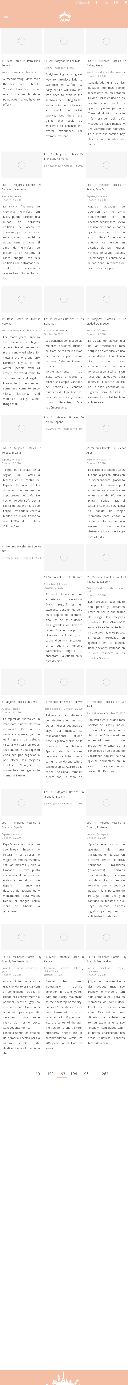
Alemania (7, 196)
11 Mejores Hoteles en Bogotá (63, 577)
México (101, 330)
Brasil (89, 713)
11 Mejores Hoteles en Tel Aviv (63, 702)
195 (85, 1073)
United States (52, 971)
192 (50, 1073)
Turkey (14, 72)
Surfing (48, 67)
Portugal (101, 834)
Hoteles (110, 72)
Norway (14, 330)
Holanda (6, 968)
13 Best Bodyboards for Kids (62, 61)
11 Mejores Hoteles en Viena (19, 702)
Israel (57, 708)
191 (39, 1073)
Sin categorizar (52, 165)
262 (105, 1073)
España (90, 196)
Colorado (49, 968)
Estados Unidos (95, 72)
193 (62, 1073)
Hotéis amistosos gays (20, 969)
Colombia (49, 584)
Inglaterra (92, 971)
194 (73, 1073)
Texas (119, 72)
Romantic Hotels (70, 968)
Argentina (92, 459)
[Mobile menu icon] (6, 16)
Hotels (5, 72)
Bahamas (49, 330)
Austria (6, 708)
